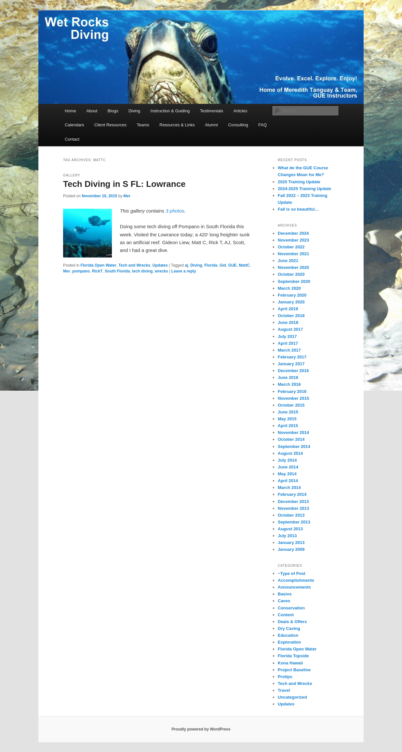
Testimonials (211, 110)
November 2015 (293, 398)
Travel (284, 690)
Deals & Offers (292, 621)
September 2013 (294, 522)
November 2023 (293, 240)
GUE (232, 265)
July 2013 (287, 535)
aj (186, 265)
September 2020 (294, 281)
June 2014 (288, 467)
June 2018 (288, 322)
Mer (126, 196)
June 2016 (288, 377)
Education (288, 635)
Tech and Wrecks (134, 265)
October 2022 (291, 246)
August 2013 (290, 528)
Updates (160, 265)
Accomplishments (296, 580)
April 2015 (288, 425)
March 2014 (289, 487)
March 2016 (289, 384)
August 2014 (290, 453)
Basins (285, 594)
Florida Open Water (98, 265)
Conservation (291, 608)
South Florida (117, 271)
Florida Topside (293, 655)
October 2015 (291, 405)
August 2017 (290, 329)
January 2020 (291, 301)
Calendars (74, 124)
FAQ (262, 124)
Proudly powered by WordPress (200, 729)
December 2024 (293, 233)
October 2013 (291, 515)
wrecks (161, 271)
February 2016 (292, 391)
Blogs (113, 110)
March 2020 (289, 288)
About (91, 110)
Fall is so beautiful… (298, 209)
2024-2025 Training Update (304, 188)
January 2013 (291, 542)
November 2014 (293, 432)
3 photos (175, 211)
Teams (143, 124)
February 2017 (292, 357)
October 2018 (291, 315)
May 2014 (287, 473)
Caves (284, 600)
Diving (134, 110)
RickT (97, 271)
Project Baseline (294, 669)
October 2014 (291, 439)
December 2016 (293, 370)
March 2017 (289, 350)
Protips (285, 676)
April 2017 (288, 343)
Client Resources (110, 124)
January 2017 (291, 363)
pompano (81, 271)
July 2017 (287, 336)
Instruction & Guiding (170, 110)
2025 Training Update (299, 181)
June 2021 (288, 260)
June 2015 (288, 412)
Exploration (289, 642)
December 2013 (293, 501)
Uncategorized (292, 697)
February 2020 (292, 295)
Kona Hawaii (290, 663)
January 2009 (291, 549)
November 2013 (293, 508)
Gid (223, 265)
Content (286, 614)
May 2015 (287, 418)
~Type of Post (291, 573)
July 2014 (287, 460)
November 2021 (293, 253)
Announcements (294, 587)
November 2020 (293, 267)
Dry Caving (289, 628)
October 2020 (291, 274)
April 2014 (288, 480)
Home (70, 110)
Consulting (238, 124)
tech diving (142, 271)
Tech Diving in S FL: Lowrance (124, 184)
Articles (241, 110)
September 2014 (294, 446)
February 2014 (292, 494)
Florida (210, 265)
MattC (244, 265)
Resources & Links (176, 124)
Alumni (211, 124)
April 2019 (288, 308)
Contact (72, 139)
